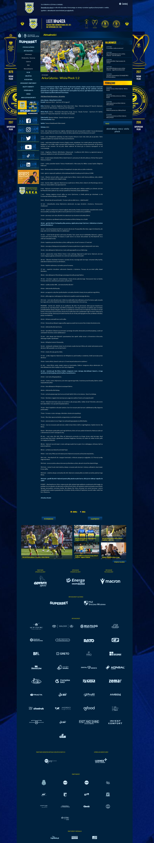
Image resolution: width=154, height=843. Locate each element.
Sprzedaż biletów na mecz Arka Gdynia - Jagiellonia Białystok (115, 69)
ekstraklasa (111, 128)
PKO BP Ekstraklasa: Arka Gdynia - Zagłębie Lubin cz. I (112, 539)
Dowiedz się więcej (47, 7)
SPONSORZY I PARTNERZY (28, 83)
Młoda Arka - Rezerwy (28, 58)
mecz (120, 128)
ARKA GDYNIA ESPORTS (28, 97)
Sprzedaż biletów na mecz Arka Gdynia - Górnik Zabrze (115, 54)
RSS (28, 65)
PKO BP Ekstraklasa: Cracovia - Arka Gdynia (35, 557)
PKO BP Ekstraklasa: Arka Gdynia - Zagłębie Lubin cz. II (85, 539)
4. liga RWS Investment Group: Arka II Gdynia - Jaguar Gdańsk (86, 556)
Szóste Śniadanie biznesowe (111, 557)
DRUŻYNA (28, 76)
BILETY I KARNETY (28, 87)
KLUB (28, 72)
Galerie (28, 61)
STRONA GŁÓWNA (28, 47)
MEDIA (28, 94)
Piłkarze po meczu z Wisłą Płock (116, 110)
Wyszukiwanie (28, 69)
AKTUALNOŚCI (28, 51)
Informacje (28, 54)
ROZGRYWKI (28, 79)
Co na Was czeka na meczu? (114, 48)
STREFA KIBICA (28, 90)
